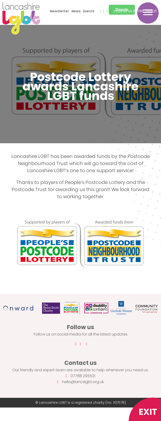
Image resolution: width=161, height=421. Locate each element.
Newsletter (59, 11)
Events (89, 11)
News (76, 11)
